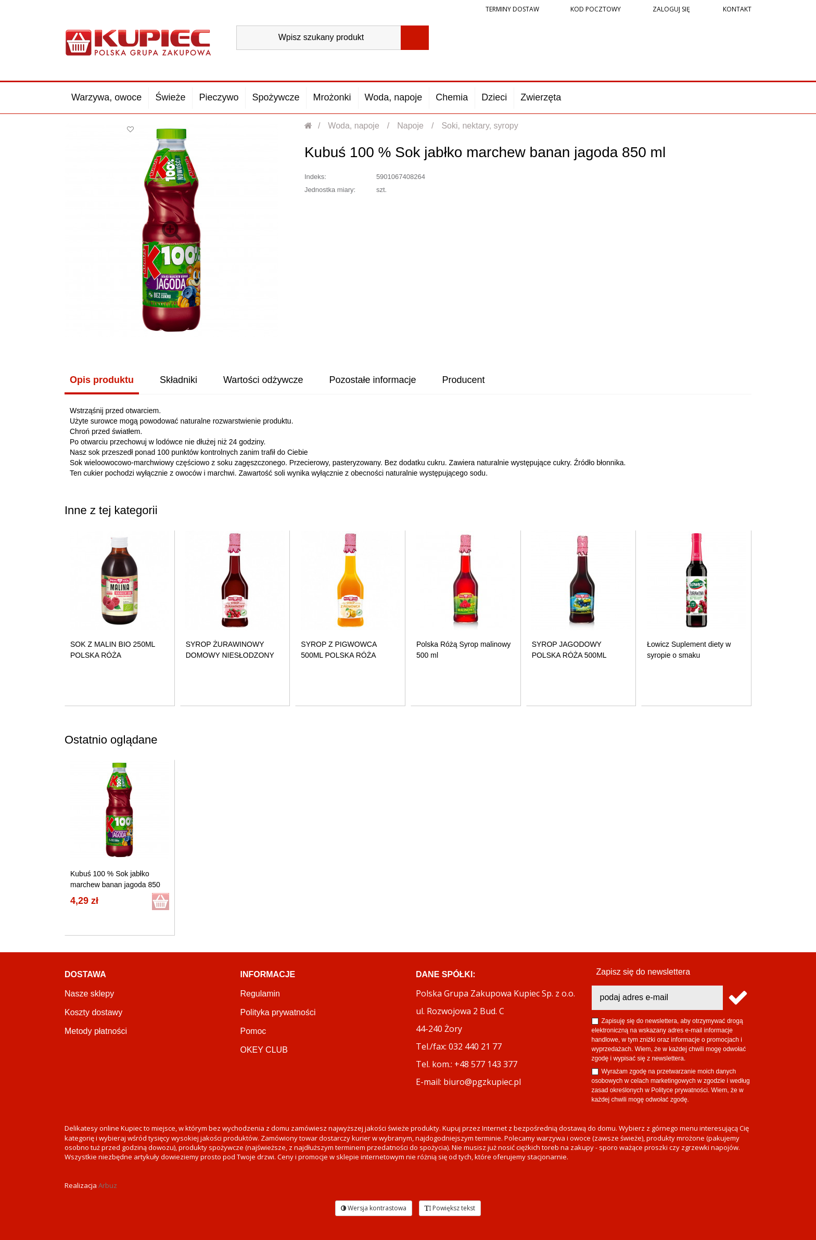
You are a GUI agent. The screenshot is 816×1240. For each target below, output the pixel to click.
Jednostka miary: (329, 190)
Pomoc (253, 1031)
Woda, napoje (394, 97)
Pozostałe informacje (372, 380)
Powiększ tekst (450, 1208)
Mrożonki (332, 97)
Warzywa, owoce (106, 97)
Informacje (268, 974)
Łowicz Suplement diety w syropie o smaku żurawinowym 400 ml (689, 655)
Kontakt (736, 9)
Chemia (452, 97)
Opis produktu (102, 380)
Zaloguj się (670, 9)
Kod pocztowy (595, 9)
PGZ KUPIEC (265, 1068)
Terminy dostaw (512, 9)
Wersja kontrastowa (373, 1208)
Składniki (178, 380)
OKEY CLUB (264, 1049)
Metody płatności (96, 1031)
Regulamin (260, 993)
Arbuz (107, 1185)
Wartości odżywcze (263, 380)
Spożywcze (275, 97)
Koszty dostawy (93, 1012)
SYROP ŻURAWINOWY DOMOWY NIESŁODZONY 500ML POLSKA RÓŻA (230, 655)
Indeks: (315, 177)
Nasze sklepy (89, 993)
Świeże (170, 97)
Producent (463, 380)
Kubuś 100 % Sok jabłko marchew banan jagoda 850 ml (115, 885)
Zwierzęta (540, 97)
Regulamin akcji (269, 1087)
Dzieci (494, 97)
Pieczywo (218, 97)
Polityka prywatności (278, 1012)
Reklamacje (86, 1068)
